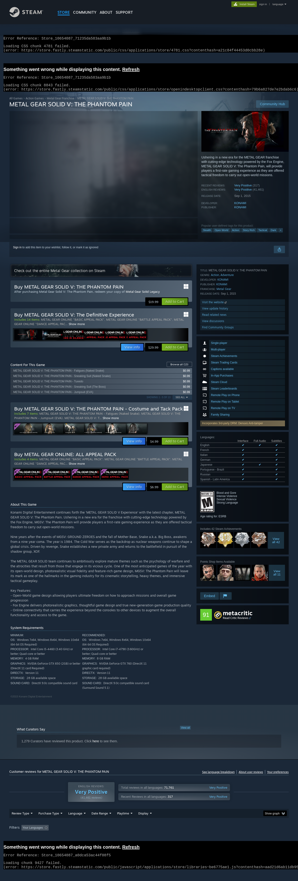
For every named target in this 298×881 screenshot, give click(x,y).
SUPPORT (124, 12)
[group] (149, 837)
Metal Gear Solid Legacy (143, 297)
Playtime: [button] (116, 836)
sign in (263, 4)
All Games (16, 104)
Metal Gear (224, 536)
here (95, 747)
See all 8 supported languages (219, 403)
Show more (77, 329)
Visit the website (214, 549)
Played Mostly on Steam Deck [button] (149, 836)
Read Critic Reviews (235, 613)
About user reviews (251, 777)
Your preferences (278, 777)
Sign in (17, 253)
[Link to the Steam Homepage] (29, 16)
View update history (215, 556)
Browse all (179, 370)
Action (235, 235)
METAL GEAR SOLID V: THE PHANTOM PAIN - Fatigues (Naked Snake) (89, 419)
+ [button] (280, 235)
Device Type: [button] (248, 836)
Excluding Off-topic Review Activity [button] (79, 836)
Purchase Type (48, 822)
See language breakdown (218, 777)
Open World (221, 235)
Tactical (262, 235)
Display (143, 822)
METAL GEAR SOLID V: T (81, 423)
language (277, 4)
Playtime (123, 822)
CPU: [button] (212, 836)
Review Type (20, 822)
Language (75, 822)
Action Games (35, 104)
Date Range (99, 822)
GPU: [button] (227, 836)
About (106, 12)
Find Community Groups (218, 575)
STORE (64, 12)
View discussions (213, 568)
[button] (175, 307)
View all (185, 733)
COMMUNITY (84, 12)
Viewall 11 (277, 496)
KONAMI (240, 208)
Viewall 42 (276, 463)
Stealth (207, 235)
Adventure (227, 522)
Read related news (214, 562)
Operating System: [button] (188, 836)
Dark (273, 235)
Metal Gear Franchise (60, 104)
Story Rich (249, 235)
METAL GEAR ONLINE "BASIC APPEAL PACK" (72, 325)
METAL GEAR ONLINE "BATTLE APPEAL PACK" (139, 325)
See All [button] (180, 403)
